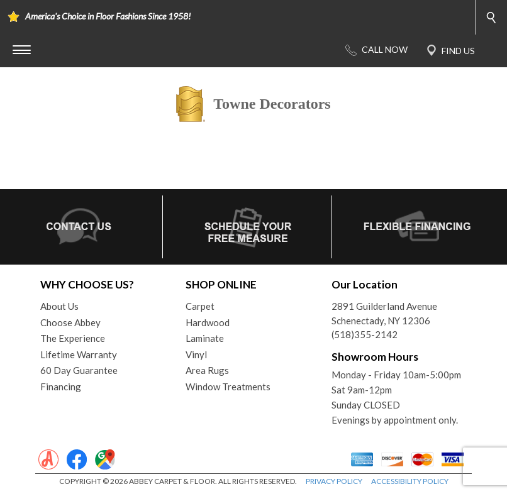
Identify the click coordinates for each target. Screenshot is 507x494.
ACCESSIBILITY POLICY (409, 481)
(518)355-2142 (365, 334)
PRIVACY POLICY (334, 481)
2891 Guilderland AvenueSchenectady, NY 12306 (384, 313)
